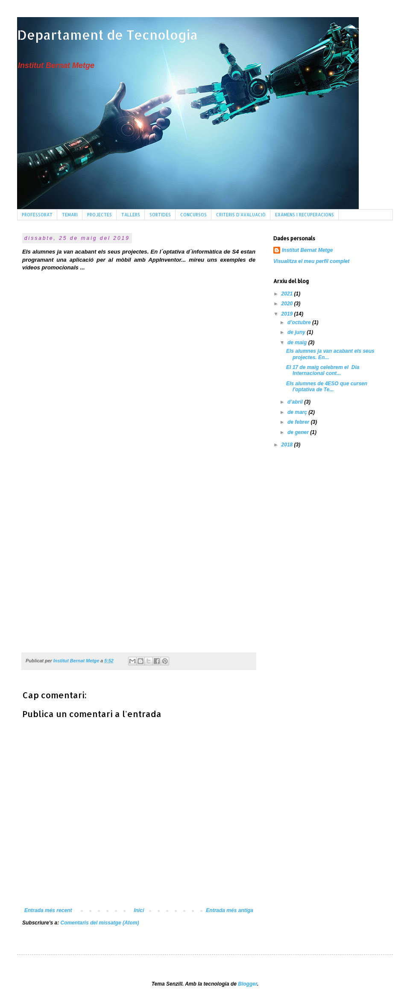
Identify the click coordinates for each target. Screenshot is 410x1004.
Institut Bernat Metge (307, 250)
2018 (287, 445)
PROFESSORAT (37, 214)
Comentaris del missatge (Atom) (100, 923)
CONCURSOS (193, 214)
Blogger (247, 984)
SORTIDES (160, 214)
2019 (287, 314)
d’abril (295, 402)
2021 (287, 294)
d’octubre (299, 322)
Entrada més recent (48, 910)
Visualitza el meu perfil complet (311, 261)
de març (297, 412)
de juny (297, 332)
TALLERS (130, 214)
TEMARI (70, 214)
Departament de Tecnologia (107, 35)
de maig (297, 342)
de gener (298, 432)
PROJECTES (99, 214)
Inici (139, 910)
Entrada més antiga (229, 910)
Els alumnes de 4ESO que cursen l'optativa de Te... (326, 387)
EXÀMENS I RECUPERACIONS (304, 214)
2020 (287, 304)
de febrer (299, 422)
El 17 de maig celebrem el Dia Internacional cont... (322, 370)
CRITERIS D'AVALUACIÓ (241, 214)
